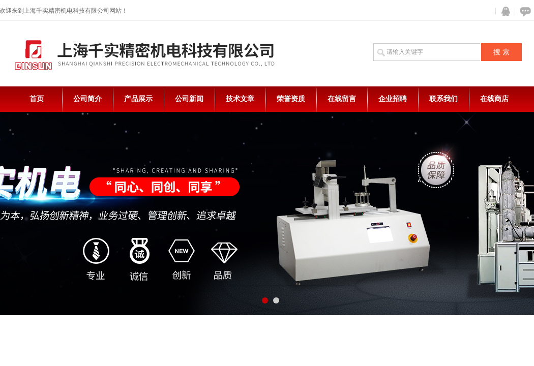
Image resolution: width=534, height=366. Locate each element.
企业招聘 (392, 99)
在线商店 (494, 99)
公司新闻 (189, 99)
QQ (503, 11)
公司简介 (87, 99)
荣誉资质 (291, 99)
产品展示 (138, 99)
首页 (36, 99)
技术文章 (240, 99)
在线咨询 (524, 11)
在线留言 (342, 99)
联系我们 (443, 99)
